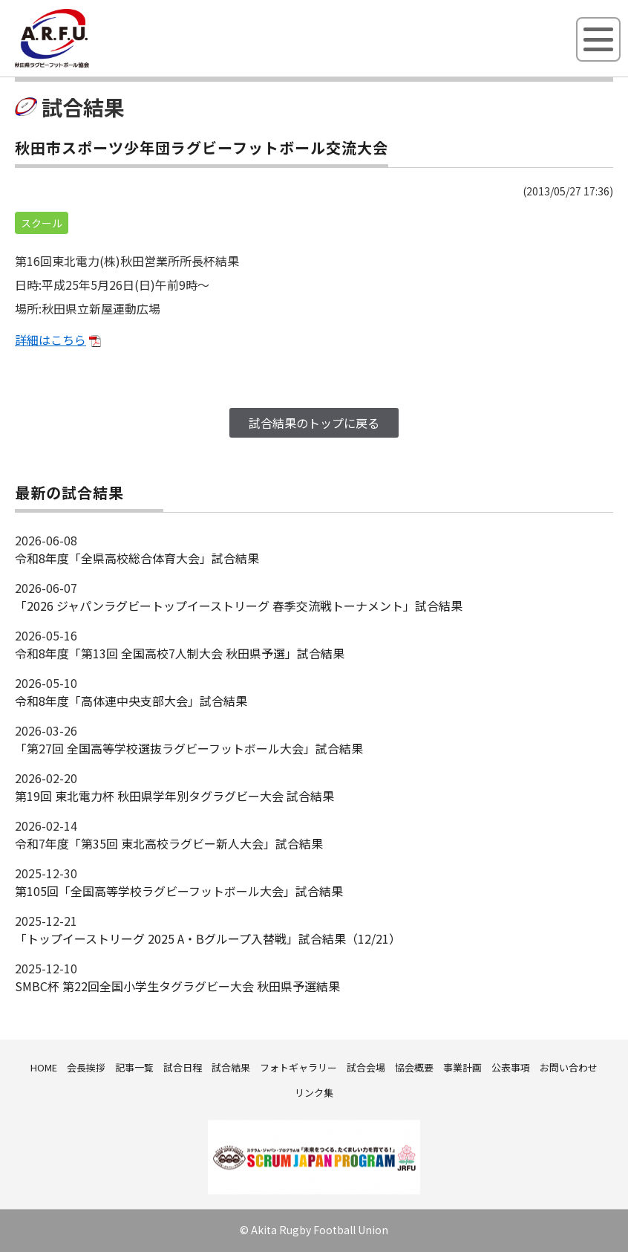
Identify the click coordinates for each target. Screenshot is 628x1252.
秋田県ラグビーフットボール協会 (85, 64)
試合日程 (182, 1067)
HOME (43, 1067)
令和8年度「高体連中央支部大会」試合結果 (131, 701)
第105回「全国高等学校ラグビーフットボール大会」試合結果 (179, 891)
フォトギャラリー (298, 1067)
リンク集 (314, 1093)
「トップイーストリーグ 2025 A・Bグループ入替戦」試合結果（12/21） (208, 938)
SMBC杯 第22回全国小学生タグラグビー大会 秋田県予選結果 (177, 986)
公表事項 (510, 1067)
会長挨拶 (86, 1067)
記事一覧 (134, 1067)
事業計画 (462, 1067)
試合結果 (231, 1067)
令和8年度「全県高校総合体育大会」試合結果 (137, 558)
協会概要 (414, 1067)
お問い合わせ (569, 1067)
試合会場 (366, 1067)
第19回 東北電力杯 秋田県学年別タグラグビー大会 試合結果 (174, 796)
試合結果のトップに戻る (314, 423)
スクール (41, 222)
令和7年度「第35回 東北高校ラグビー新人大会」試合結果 (169, 843)
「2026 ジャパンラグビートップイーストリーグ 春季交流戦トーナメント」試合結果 (238, 605)
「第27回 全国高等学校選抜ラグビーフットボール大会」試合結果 (189, 748)
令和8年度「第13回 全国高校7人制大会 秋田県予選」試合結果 (179, 653)
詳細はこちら (50, 339)
